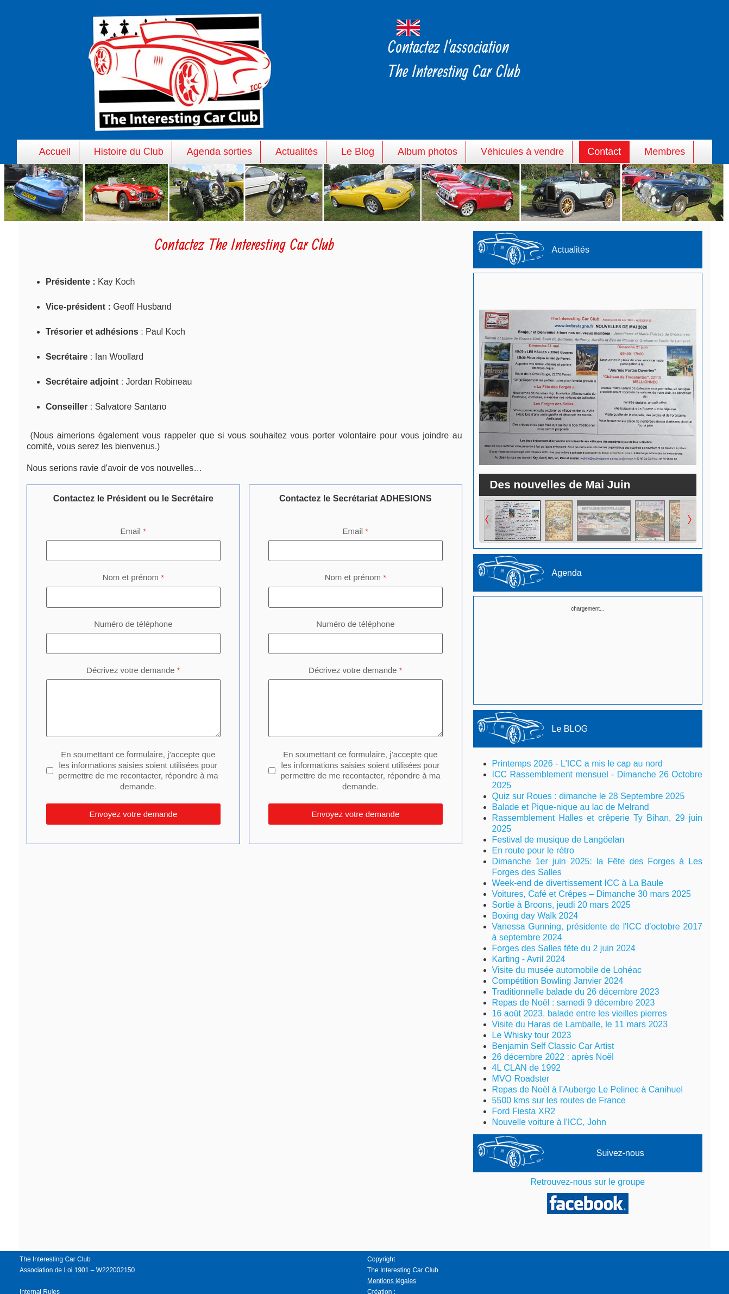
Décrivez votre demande (133, 670)
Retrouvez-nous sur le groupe (587, 1181)
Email (134, 531)
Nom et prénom (133, 577)
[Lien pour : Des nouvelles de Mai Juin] (587, 387)
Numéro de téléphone (133, 623)
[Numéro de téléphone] (133, 643)
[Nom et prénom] (133, 596)
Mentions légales (391, 1281)
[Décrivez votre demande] (133, 708)
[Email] (133, 550)
